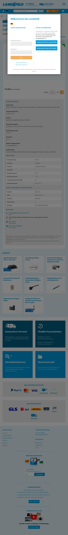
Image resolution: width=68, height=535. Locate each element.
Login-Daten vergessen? (21, 64)
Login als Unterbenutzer (21, 62)
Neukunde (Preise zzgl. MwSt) (47, 42)
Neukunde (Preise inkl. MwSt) (46, 48)
